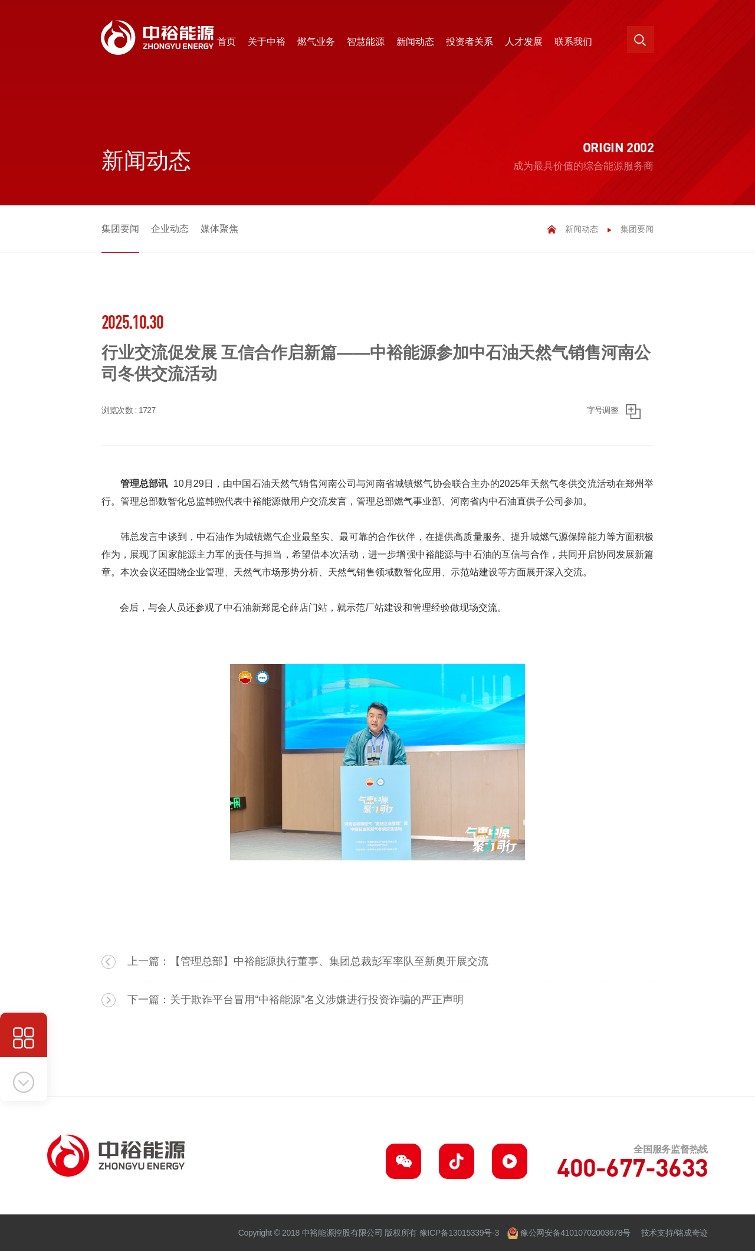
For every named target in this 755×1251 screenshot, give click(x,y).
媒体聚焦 (219, 229)
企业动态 (170, 229)
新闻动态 (581, 229)
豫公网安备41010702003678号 (575, 1232)
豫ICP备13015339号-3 (459, 1232)
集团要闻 (120, 229)
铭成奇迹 (691, 1232)
